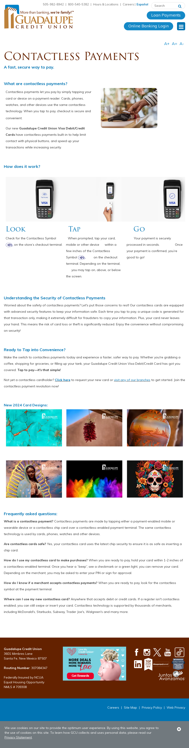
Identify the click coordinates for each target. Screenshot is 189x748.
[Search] (179, 5)
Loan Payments (166, 15)
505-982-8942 (53, 4)
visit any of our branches (132, 380)
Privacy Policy (152, 707)
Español (142, 4)
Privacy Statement (18, 737)
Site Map (130, 707)
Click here (62, 380)
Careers (128, 4)
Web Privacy (176, 707)
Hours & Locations (105, 4)
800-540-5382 (78, 4)
